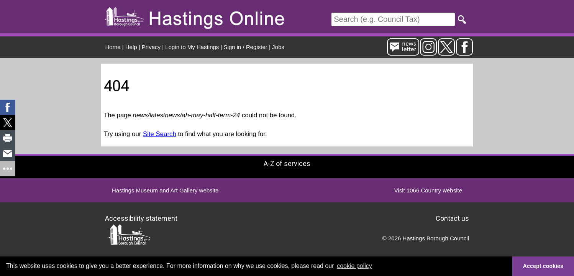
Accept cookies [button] (543, 266)
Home (113, 47)
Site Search (159, 134)
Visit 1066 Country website (428, 190)
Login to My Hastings (192, 47)
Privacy (151, 47)
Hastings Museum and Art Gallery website (165, 190)
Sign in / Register (245, 47)
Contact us (452, 218)
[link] (7, 107)
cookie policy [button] (354, 266)
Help (131, 47)
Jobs (278, 47)
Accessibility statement (141, 218)
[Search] (393, 19)
